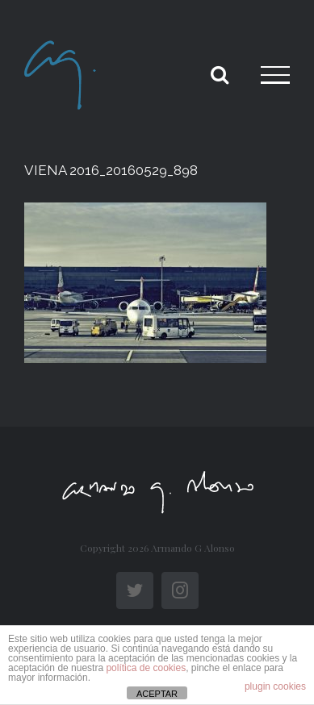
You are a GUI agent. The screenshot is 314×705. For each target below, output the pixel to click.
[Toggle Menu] (275, 75)
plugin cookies (275, 686)
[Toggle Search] (219, 74)
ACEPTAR (157, 694)
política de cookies (146, 668)
